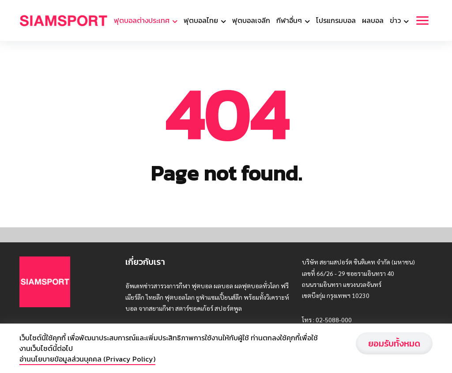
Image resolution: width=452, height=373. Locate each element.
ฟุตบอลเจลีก (251, 20)
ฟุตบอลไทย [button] (202, 20)
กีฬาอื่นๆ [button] (290, 20)
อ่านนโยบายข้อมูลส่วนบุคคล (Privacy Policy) (87, 359)
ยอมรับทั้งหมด (394, 343)
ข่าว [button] (396, 20)
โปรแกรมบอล (336, 20)
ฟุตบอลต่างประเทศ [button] (142, 20)
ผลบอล (373, 20)
